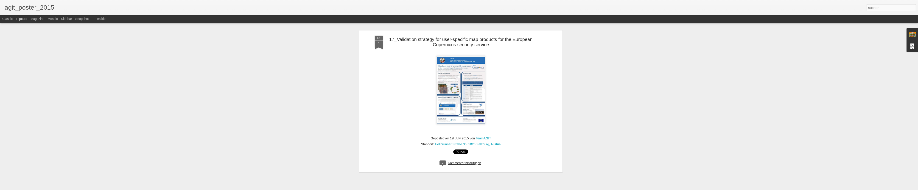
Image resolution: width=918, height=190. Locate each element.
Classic (7, 19)
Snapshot (82, 19)
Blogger (475, 187)
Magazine (38, 19)
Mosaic (53, 19)
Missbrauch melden (492, 187)
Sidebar (66, 19)
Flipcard (21, 19)
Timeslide (99, 19)
